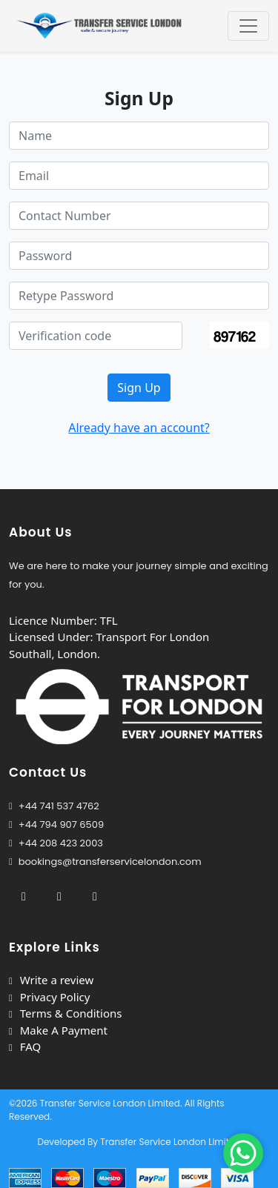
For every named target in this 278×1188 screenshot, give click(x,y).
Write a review (51, 979)
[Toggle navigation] (248, 26)
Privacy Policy (49, 996)
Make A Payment (58, 1030)
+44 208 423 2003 (56, 843)
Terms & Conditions (65, 1013)
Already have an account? (139, 427)
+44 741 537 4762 (54, 806)
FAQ (25, 1046)
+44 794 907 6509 (61, 824)
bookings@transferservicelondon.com (105, 862)
